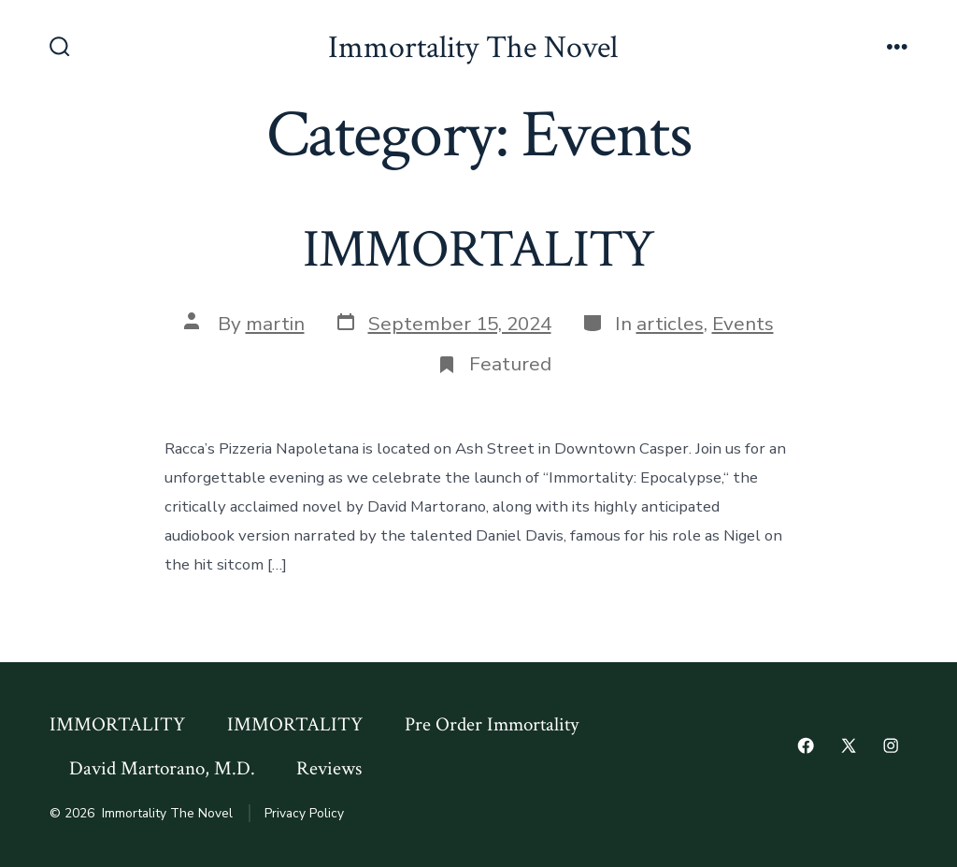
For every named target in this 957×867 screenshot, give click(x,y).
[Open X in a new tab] (848, 745)
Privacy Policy (304, 813)
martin (275, 324)
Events (743, 324)
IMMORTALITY (479, 249)
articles (670, 324)
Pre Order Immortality (491, 724)
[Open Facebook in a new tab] (805, 745)
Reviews (329, 768)
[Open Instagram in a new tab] (890, 745)
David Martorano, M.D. (162, 768)
